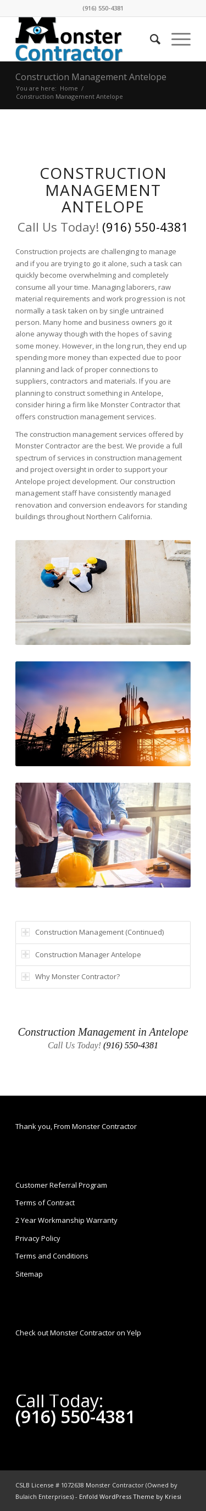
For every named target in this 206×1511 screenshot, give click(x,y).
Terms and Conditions (51, 1256)
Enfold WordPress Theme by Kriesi (130, 1496)
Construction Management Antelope (90, 77)
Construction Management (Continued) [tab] (92, 932)
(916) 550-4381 (103, 8)
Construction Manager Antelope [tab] (81, 954)
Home (69, 88)
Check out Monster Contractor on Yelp (78, 1333)
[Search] (149, 39)
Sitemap (29, 1274)
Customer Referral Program (61, 1185)
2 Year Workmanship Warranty (66, 1220)
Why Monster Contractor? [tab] (70, 976)
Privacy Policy (37, 1238)
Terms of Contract (45, 1202)
